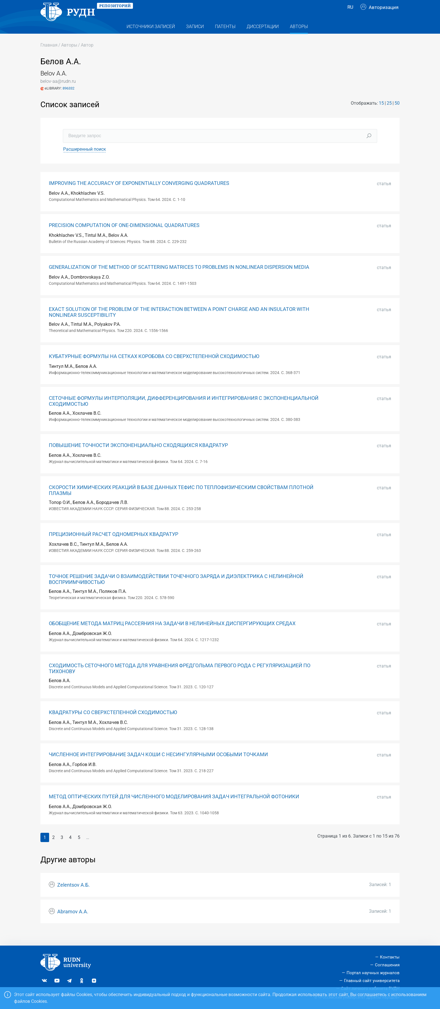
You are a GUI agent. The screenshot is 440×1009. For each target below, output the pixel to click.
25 (389, 114)
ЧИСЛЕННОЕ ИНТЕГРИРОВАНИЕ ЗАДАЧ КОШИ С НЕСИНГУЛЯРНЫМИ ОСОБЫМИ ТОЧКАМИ (158, 766)
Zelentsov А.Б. (73, 896)
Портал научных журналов (373, 972)
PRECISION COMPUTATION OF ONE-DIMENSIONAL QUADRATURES (124, 236)
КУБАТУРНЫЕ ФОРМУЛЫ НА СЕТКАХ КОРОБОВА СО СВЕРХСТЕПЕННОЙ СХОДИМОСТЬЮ (154, 367)
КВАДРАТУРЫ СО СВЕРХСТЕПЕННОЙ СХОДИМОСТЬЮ (113, 723)
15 (381, 114)
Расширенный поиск (84, 160)
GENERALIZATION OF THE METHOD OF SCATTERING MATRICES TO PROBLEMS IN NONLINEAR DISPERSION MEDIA (179, 278)
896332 (68, 99)
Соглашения (387, 964)
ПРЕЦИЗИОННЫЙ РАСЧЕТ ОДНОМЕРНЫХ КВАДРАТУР (113, 545)
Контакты (390, 957)
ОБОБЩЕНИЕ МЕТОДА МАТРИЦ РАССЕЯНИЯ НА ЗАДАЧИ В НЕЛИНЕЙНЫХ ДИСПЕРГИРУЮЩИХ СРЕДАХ (172, 634)
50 (397, 114)
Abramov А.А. (72, 923)
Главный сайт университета (372, 980)
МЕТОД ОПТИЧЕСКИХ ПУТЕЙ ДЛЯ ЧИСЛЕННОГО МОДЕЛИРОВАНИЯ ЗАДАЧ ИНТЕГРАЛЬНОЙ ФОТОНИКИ (174, 808)
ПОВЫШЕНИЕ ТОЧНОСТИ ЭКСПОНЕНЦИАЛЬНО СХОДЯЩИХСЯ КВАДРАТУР (138, 456)
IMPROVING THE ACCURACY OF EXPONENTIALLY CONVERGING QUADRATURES (139, 194)
